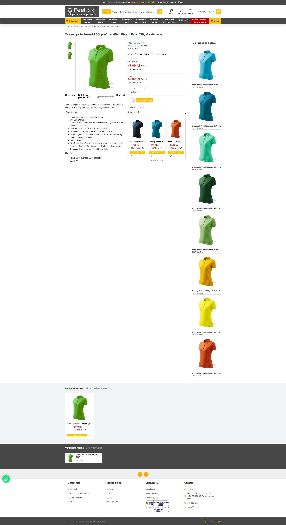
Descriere (70, 95)
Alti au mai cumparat (96, 388)
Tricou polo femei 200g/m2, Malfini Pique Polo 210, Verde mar (88, 455)
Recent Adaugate (74, 388)
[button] (181, 114)
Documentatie (105, 97)
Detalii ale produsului (84, 96)
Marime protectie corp (136, 88)
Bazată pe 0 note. (146, 54)
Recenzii (120, 95)
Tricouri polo (74, 26)
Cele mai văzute (94, 448)
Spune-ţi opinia (160, 54)
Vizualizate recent (74, 448)
